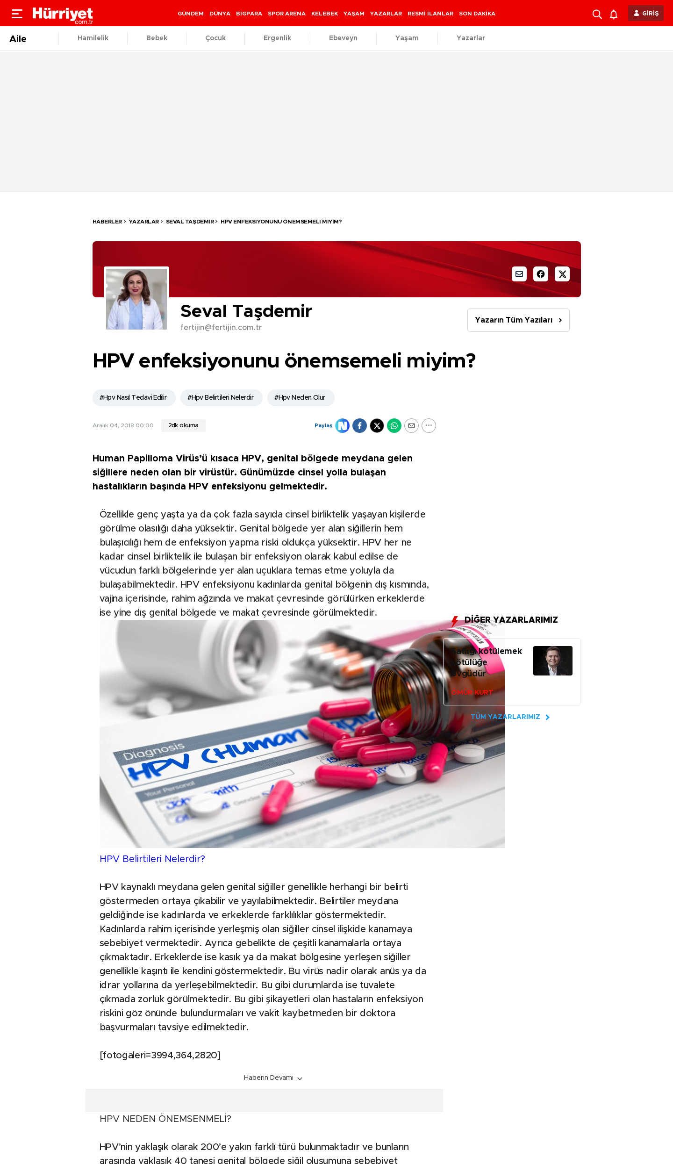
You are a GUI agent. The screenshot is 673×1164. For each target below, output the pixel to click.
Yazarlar (471, 38)
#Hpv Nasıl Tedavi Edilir (133, 398)
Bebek (156, 38)
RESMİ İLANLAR (430, 13)
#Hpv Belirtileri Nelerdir (220, 398)
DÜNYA (219, 13)
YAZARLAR (386, 13)
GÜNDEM (191, 13)
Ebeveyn (343, 38)
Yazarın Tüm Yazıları (513, 320)
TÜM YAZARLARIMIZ (505, 717)
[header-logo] (63, 13)
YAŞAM (354, 13)
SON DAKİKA (477, 13)
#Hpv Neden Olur (299, 398)
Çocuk (215, 38)
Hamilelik (93, 38)
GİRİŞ (650, 14)
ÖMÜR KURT (472, 692)
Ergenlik (277, 38)
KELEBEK (324, 13)
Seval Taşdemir (190, 221)
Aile (18, 39)
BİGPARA (249, 13)
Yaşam (407, 38)
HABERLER (107, 221)
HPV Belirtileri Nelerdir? (152, 859)
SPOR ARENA (287, 13)
